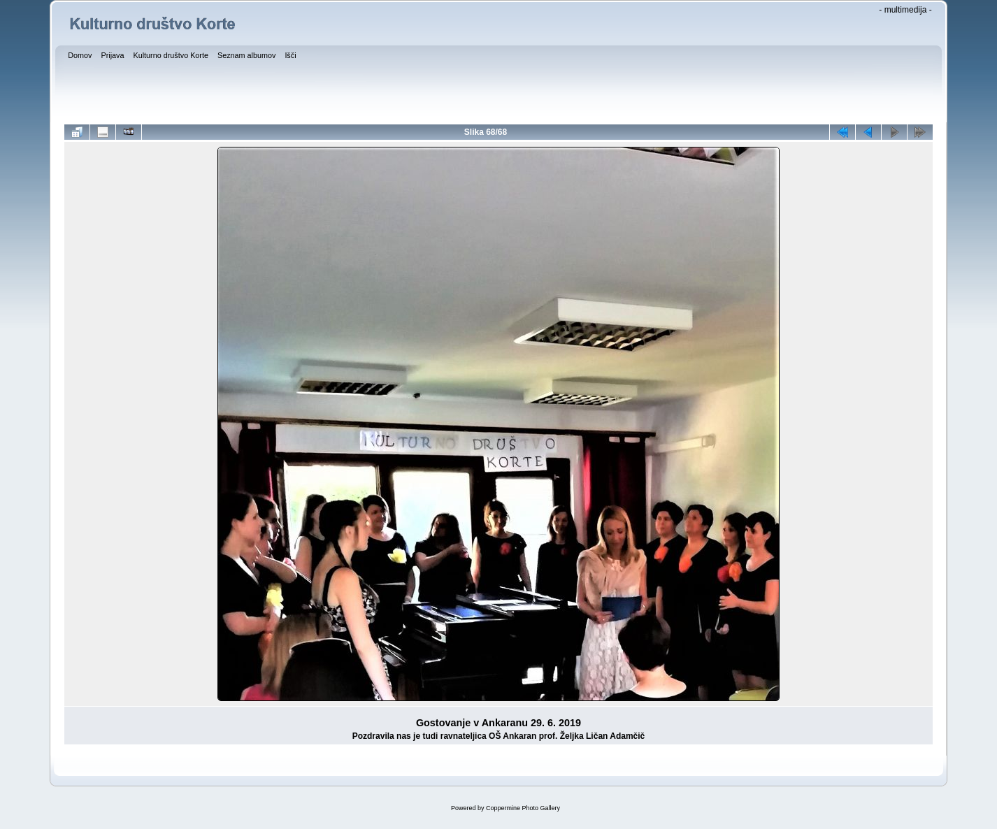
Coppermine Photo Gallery (523, 808)
